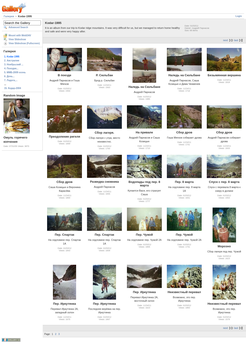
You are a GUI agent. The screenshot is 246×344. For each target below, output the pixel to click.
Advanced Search (18, 27)
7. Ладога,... (10, 80)
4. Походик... (11, 68)
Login (239, 16)
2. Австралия (11, 60)
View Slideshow (17, 39)
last (236, 40)
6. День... (9, 76)
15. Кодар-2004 (12, 88)
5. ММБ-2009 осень (15, 72)
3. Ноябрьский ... (13, 64)
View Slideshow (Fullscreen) (24, 43)
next (225, 40)
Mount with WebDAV (20, 35)
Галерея (9, 16)
